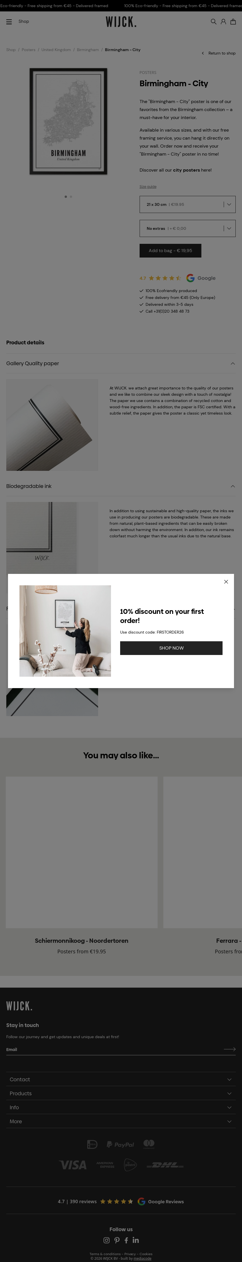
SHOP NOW (171, 648)
